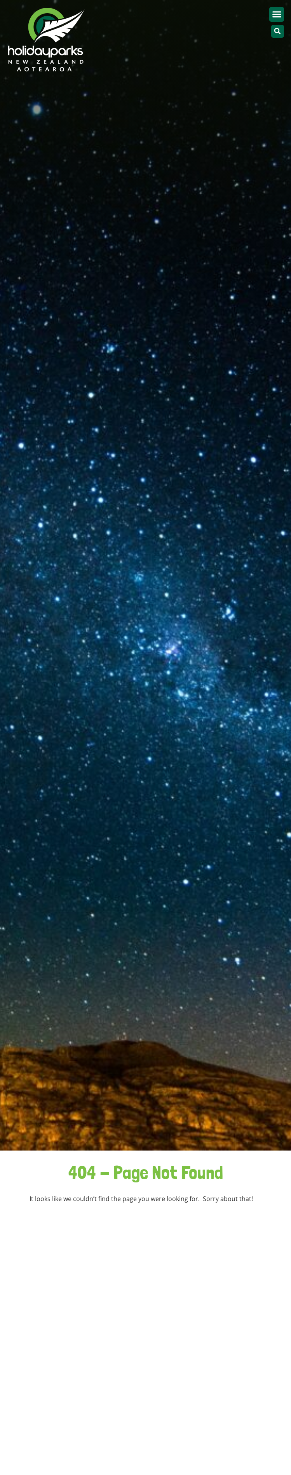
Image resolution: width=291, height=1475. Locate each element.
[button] (276, 14)
